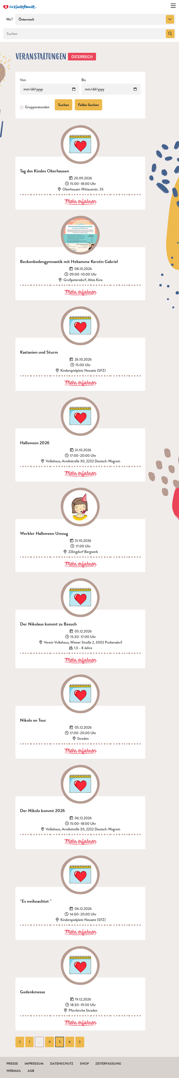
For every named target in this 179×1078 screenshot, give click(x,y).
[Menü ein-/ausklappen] (173, 6)
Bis (83, 80)
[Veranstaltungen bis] (111, 89)
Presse (12, 1063)
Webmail (13, 1070)
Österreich (82, 56)
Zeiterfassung (108, 1063)
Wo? (9, 19)
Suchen (63, 104)
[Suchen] (84, 33)
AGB (31, 1070)
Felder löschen (88, 104)
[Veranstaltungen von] (49, 89)
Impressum (34, 1063)
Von (23, 80)
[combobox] (95, 19)
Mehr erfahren (80, 202)
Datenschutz (61, 1063)
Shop (84, 1063)
